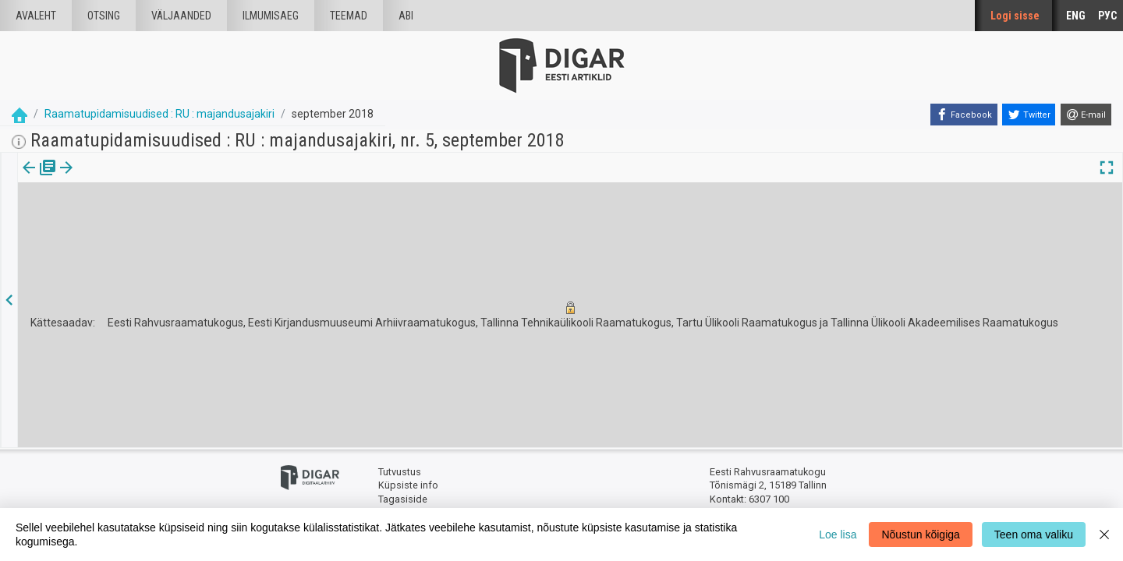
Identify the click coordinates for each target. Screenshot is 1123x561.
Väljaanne (39, 178)
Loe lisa (837, 534)
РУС (1107, 15)
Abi (406, 15)
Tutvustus (399, 472)
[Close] (1104, 534)
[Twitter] (1028, 114)
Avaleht (36, 15)
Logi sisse (1015, 15)
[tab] (39, 179)
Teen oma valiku (1033, 534)
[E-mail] (1086, 114)
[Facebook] (963, 114)
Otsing (103, 15)
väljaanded (181, 15)
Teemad (348, 15)
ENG (1076, 15)
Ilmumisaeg (271, 15)
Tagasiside (402, 499)
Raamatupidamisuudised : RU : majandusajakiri (159, 114)
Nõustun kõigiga (920, 534)
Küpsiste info (408, 485)
